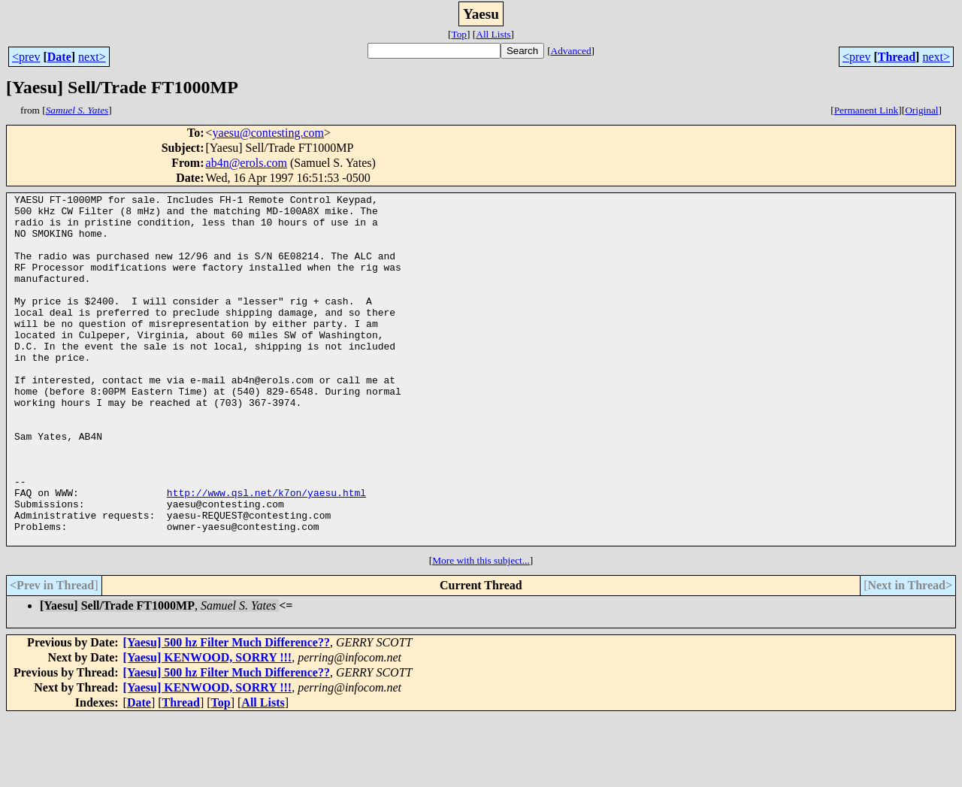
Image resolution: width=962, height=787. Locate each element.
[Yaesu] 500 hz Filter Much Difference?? (226, 712)
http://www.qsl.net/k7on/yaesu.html (266, 553)
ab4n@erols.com (246, 162)
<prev (26, 56)
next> (92, 56)
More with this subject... (481, 630)
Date (59, 56)
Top (459, 34)
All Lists (493, 34)
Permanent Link (866, 110)
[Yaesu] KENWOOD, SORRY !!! (207, 727)
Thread (896, 56)
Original (921, 110)
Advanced (571, 50)
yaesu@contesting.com (268, 132)
